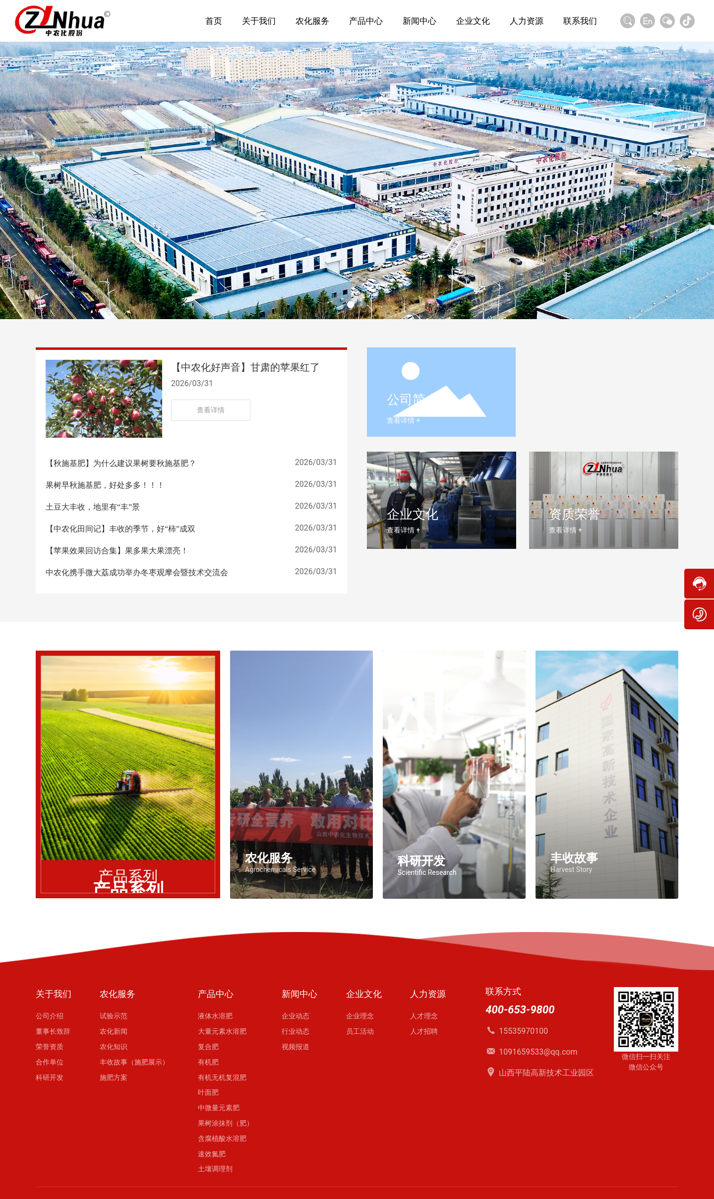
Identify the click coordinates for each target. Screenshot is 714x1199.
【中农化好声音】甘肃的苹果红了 (245, 367)
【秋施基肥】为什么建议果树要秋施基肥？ (121, 463)
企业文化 (412, 514)
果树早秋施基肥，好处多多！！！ (105, 485)
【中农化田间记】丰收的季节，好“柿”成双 (120, 529)
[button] (350, 304)
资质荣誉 (574, 514)
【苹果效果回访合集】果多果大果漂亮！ (117, 550)
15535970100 (523, 1031)
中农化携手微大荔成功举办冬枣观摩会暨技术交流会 (137, 572)
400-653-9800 (519, 1009)
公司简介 (412, 399)
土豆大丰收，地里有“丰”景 (93, 507)
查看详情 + (403, 420)
